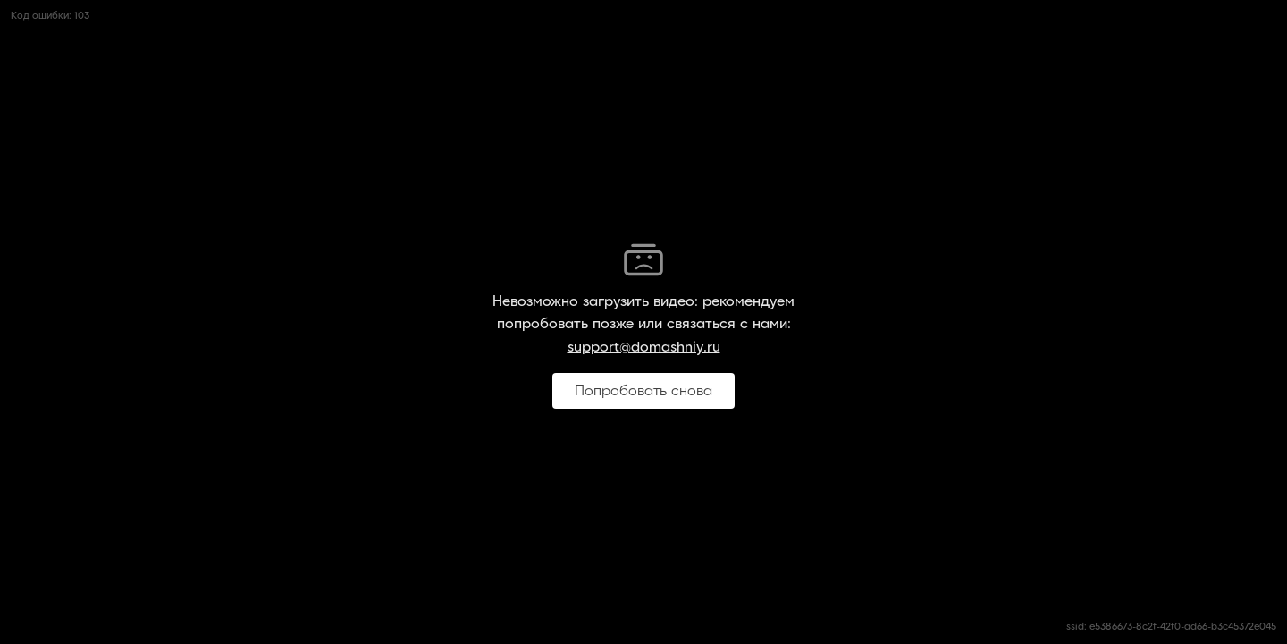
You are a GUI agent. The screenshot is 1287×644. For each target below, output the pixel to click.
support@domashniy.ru (644, 347)
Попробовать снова (643, 391)
